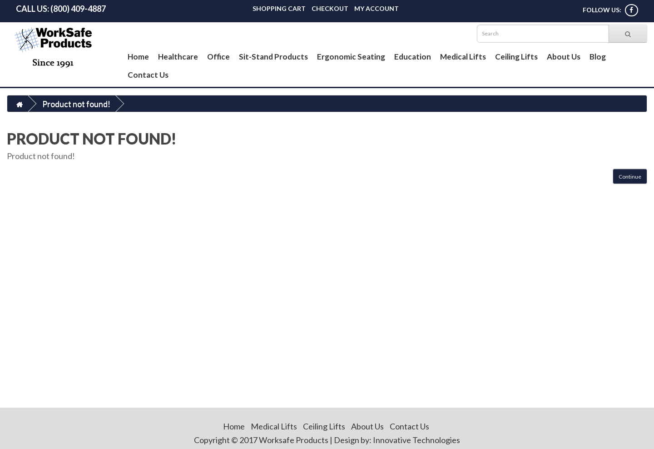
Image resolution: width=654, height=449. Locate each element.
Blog (598, 56)
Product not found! (76, 104)
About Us (563, 56)
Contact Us (148, 75)
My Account (376, 8)
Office (218, 56)
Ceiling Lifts (516, 56)
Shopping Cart (279, 8)
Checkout (330, 8)
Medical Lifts (463, 56)
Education (412, 56)
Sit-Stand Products (273, 56)
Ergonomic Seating (351, 56)
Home (138, 56)
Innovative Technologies (416, 440)
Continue (630, 176)
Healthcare (178, 56)
